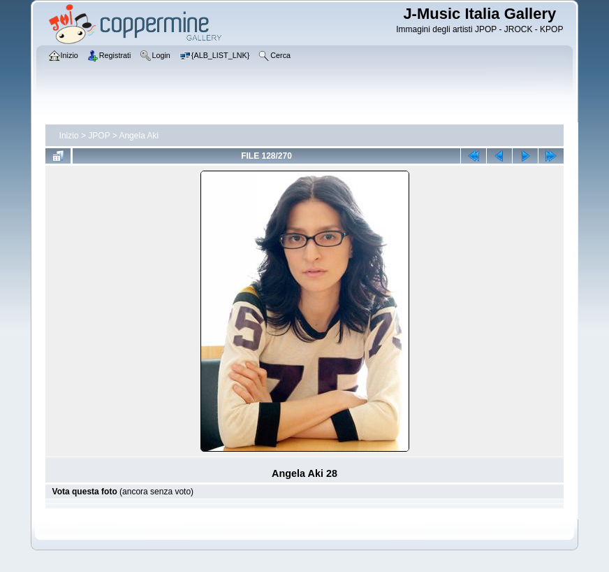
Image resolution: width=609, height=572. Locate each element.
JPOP (99, 136)
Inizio (69, 136)
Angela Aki (139, 136)
